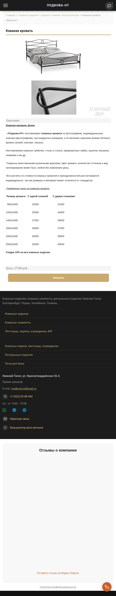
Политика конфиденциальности (58, 587)
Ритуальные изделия (19, 355)
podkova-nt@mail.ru (24, 388)
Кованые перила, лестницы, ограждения (31, 346)
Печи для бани (14, 363)
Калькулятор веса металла (22, 427)
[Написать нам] (109, 6)
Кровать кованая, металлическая (60, 15)
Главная (10, 15)
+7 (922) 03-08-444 (21, 396)
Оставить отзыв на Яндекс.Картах (58, 573)
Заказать (58, 277)
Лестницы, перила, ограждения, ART (29, 331)
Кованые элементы (18, 322)
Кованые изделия (28, 15)
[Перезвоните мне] (107, 587)
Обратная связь (19, 418)
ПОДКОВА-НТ (58, 5)
